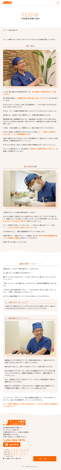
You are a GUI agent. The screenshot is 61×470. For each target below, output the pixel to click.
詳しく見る (43, 459)
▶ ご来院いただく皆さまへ (12, 458)
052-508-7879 (15, 440)
